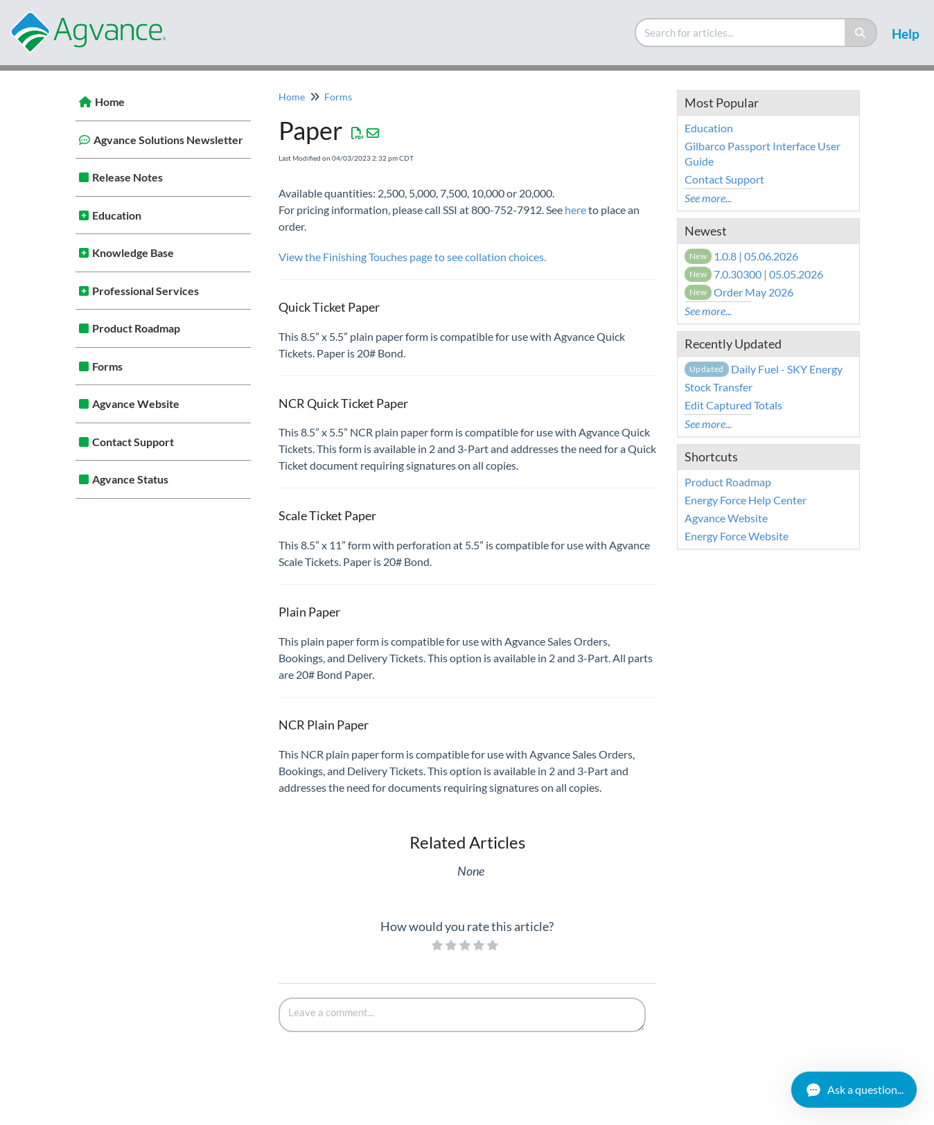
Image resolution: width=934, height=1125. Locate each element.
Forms (107, 366)
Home (110, 101)
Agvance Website (135, 403)
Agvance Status (130, 479)
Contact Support (133, 441)
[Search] (861, 32)
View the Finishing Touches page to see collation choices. (412, 256)
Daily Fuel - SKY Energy (764, 368)
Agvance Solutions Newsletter (168, 139)
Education (116, 215)
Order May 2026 (739, 292)
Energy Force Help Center (746, 499)
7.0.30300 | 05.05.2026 (754, 274)
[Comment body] (462, 1015)
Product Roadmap (136, 328)
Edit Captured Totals (733, 404)
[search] (741, 32)
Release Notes (127, 177)
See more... (708, 197)
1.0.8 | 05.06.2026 (742, 256)
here (575, 209)
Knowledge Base (133, 252)
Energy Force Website (736, 535)
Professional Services (145, 290)
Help (905, 34)
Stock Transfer (718, 386)
